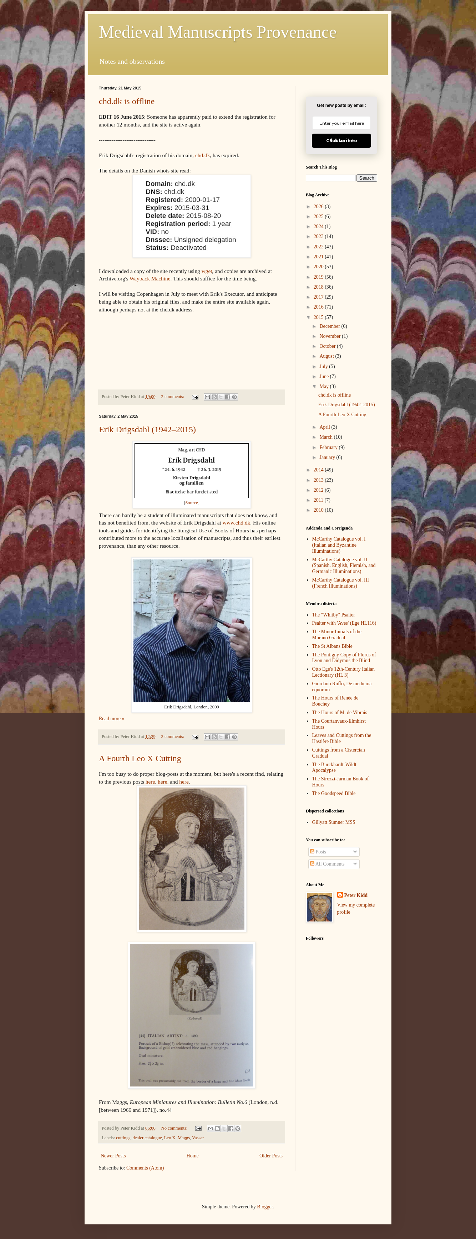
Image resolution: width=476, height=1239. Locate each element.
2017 (319, 297)
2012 (319, 490)
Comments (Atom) (145, 1168)
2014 (319, 470)
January (327, 457)
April (325, 427)
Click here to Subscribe (341, 140)
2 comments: (173, 396)
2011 (319, 500)
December (330, 326)
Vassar (198, 1137)
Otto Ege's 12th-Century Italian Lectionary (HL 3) (343, 672)
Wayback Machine (150, 278)
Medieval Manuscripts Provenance (217, 31)
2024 (319, 226)
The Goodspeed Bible (334, 793)
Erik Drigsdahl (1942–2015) (147, 429)
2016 (319, 307)
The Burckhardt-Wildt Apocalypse (334, 767)
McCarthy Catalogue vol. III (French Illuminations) (340, 583)
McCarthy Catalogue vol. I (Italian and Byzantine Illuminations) (339, 545)
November (330, 336)
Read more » (112, 718)
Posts (318, 852)
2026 (319, 206)
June (324, 376)
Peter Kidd (356, 895)
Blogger (265, 1206)
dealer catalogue (147, 1137)
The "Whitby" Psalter (333, 615)
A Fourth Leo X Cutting (140, 758)
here (150, 782)
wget (207, 271)
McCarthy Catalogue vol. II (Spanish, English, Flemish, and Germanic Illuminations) (344, 565)
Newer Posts (113, 1155)
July (324, 366)
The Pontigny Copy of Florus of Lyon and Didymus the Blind (344, 658)
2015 (319, 317)
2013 (319, 480)
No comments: (175, 1128)
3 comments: (173, 736)
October (328, 346)
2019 (319, 277)
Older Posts (271, 1155)
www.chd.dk (236, 523)
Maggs (184, 1137)
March (326, 437)
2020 (319, 266)
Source (191, 502)
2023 (319, 236)
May (324, 386)
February (329, 447)
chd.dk (202, 155)
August (327, 356)
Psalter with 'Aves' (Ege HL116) (344, 623)
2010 (319, 510)
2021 (319, 256)
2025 (319, 216)
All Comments (327, 864)
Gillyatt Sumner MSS (333, 822)
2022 (319, 246)
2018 (319, 287)
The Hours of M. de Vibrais (339, 712)
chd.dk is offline (127, 101)
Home (193, 1155)
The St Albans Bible (332, 646)
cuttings (123, 1137)
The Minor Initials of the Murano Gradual (336, 634)
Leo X (170, 1137)
